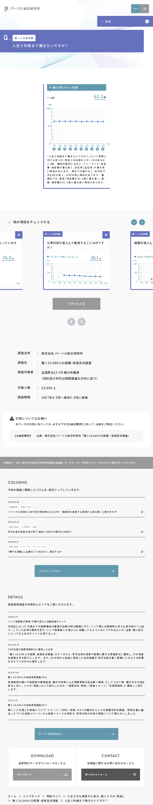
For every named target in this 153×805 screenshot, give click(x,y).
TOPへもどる (76, 304)
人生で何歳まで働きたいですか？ (86, 800)
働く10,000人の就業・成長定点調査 (35, 800)
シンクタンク (31, 796)
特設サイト (54, 796)
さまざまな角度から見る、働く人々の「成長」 (96, 796)
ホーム (12, 796)
